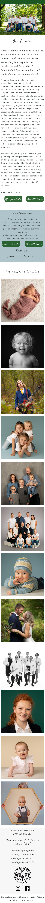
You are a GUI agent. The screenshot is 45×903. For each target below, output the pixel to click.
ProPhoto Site (28, 900)
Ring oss (22, 250)
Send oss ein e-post (23, 256)
